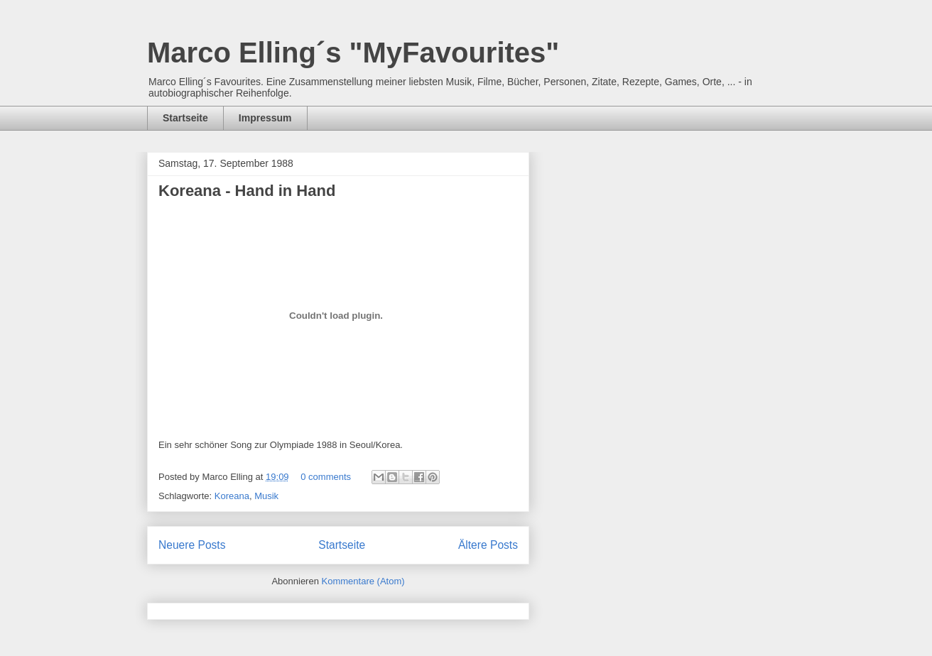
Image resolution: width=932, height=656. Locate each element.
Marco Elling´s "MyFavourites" (353, 52)
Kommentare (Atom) (363, 581)
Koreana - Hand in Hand (246, 190)
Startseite (185, 118)
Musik (266, 496)
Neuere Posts (191, 545)
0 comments (325, 476)
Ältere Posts (488, 545)
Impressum (265, 118)
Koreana (232, 496)
